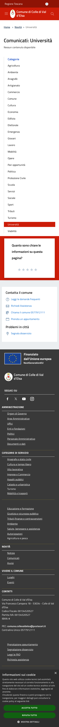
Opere (11, 158)
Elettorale (13, 125)
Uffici (10, 424)
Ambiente (13, 72)
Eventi (10, 582)
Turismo (12, 218)
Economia (13, 112)
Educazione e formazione (20, 508)
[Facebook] (7, 399)
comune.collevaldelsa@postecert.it (26, 626)
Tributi (11, 211)
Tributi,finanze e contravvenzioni (24, 519)
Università (13, 224)
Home (7, 27)
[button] (29, 721)
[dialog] (29, 698)
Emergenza (14, 132)
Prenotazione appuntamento (22, 644)
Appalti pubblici (15, 479)
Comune (12, 99)
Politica (12, 171)
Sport (11, 204)
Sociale (11, 198)
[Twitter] (16, 399)
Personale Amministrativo (21, 439)
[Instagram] (32, 399)
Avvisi (10, 563)
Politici (10, 434)
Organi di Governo (17, 413)
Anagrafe (12, 79)
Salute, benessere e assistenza (23, 529)
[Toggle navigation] (6, 13)
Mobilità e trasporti (17, 493)
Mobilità (12, 152)
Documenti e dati (16, 444)
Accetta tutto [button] (29, 708)
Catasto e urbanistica (18, 484)
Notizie (11, 553)
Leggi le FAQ (13, 654)
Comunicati (13, 558)
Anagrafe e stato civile (19, 459)
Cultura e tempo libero (19, 464)
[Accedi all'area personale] (47, 4)
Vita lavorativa (15, 469)
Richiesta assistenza (18, 659)
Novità (18, 27)
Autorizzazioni (14, 534)
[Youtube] (24, 399)
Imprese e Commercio (18, 474)
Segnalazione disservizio (20, 649)
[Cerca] (52, 14)
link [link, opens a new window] (27, 701)
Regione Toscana (13, 4)
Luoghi (10, 577)
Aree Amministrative (18, 418)
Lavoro (11, 145)
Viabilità (12, 231)
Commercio (14, 92)
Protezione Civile (17, 178)
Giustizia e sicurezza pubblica (22, 514)
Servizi (11, 191)
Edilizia (11, 118)
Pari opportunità (16, 165)
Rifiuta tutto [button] (29, 715)
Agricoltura (14, 65)
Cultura (12, 105)
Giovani (12, 138)
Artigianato (14, 85)
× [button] (55, 673)
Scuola (11, 185)
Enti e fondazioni (16, 429)
